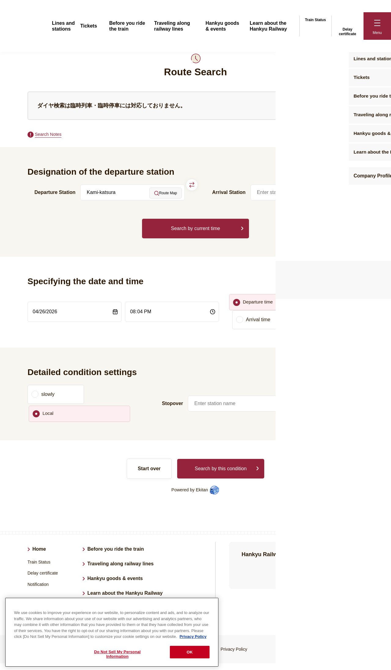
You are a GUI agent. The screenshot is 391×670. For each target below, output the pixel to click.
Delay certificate (347, 25)
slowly (48, 380)
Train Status (315, 19)
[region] (112, 632)
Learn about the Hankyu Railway (125, 561)
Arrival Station (229, 193)
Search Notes (49, 134)
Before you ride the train (115, 516)
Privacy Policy (234, 617)
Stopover (172, 380)
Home (39, 516)
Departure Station (55, 193)
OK (190, 652)
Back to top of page (356, 649)
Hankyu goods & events (115, 546)
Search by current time (195, 229)
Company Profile (106, 575)
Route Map (165, 194)
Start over (149, 436)
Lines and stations (53, 571)
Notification (38, 552)
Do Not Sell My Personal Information (117, 654)
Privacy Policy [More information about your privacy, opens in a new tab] (193, 636)
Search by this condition (221, 436)
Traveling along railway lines (120, 531)
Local (108, 380)
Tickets (88, 25)
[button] (377, 26)
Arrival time (316, 304)
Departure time (259, 304)
